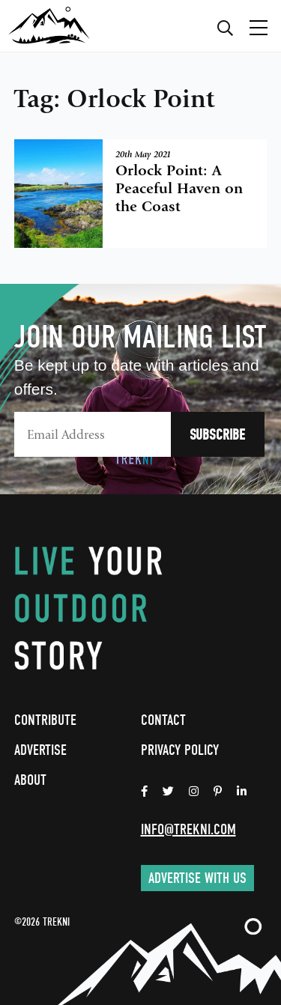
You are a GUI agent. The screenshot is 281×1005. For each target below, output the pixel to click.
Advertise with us (197, 878)
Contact (163, 720)
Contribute (45, 720)
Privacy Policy (180, 750)
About (30, 780)
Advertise (40, 750)
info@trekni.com (188, 829)
